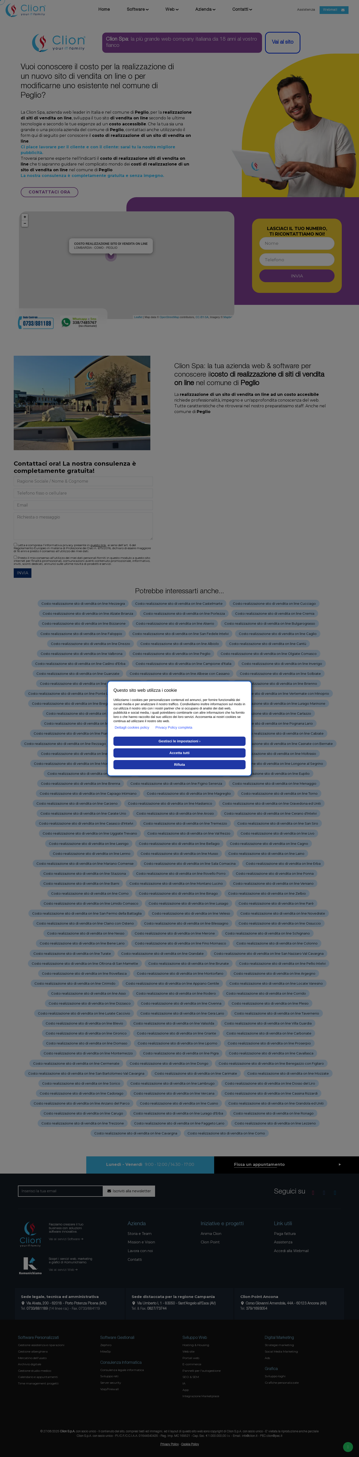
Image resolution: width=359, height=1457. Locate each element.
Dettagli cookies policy (132, 727)
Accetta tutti (180, 753)
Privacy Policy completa (174, 727)
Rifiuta (179, 765)
